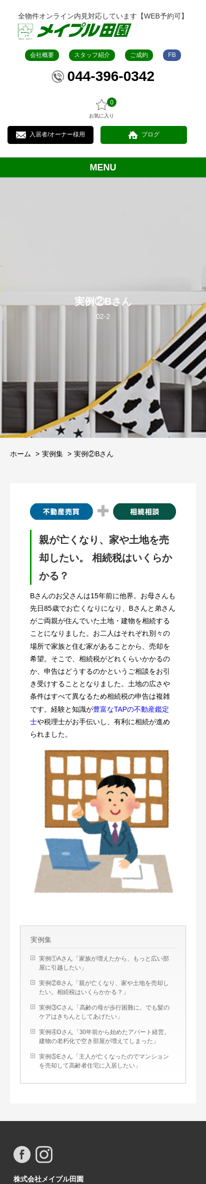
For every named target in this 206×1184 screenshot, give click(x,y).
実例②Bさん (94, 454)
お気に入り (101, 108)
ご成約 (139, 54)
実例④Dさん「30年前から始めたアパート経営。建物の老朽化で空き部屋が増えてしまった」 (104, 1037)
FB (172, 54)
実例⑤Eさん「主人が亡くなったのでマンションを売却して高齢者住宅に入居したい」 (104, 1061)
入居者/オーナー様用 (57, 134)
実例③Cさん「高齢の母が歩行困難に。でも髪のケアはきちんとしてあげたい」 (104, 1012)
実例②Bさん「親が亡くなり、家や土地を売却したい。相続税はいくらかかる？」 (104, 988)
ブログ (151, 134)
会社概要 (42, 54)
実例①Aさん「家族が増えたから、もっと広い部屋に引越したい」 (104, 963)
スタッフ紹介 (92, 54)
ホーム (20, 454)
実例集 (52, 454)
